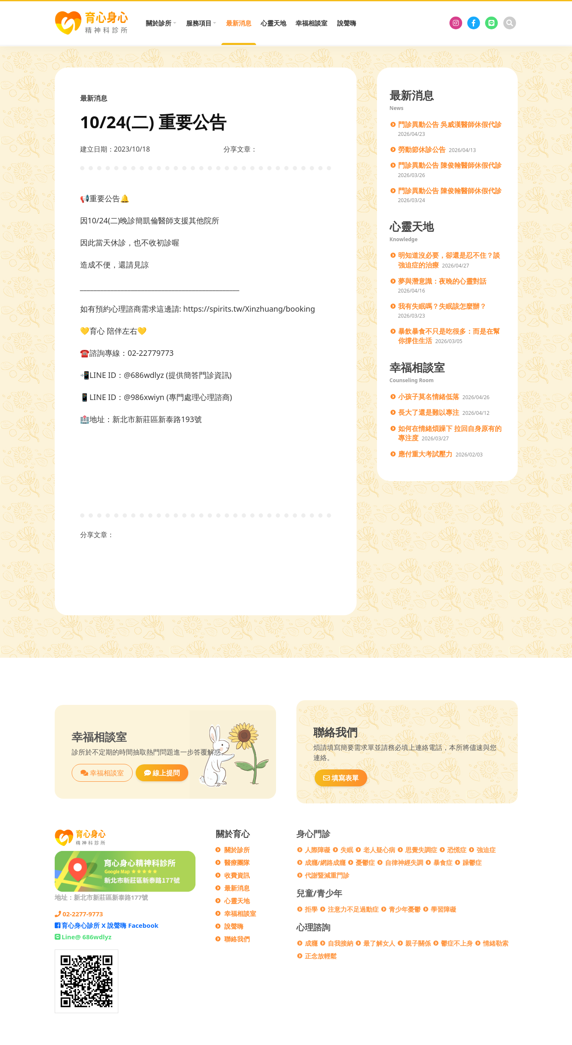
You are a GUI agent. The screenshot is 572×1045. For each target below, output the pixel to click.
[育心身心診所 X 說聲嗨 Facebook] (473, 23)
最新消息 (238, 23)
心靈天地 (273, 23)
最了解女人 (379, 943)
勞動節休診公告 (422, 149)
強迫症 (486, 849)
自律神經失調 (404, 862)
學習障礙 (443, 909)
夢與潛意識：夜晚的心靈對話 (442, 281)
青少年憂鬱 (405, 909)
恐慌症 (456, 849)
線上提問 (162, 772)
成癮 (311, 943)
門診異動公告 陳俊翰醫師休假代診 (450, 165)
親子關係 (418, 943)
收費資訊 (237, 875)
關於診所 (237, 849)
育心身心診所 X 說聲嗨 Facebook (107, 925)
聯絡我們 (237, 939)
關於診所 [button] (158, 23)
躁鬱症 (472, 862)
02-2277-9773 (79, 914)
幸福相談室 (311, 23)
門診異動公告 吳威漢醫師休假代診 (450, 124)
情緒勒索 (495, 943)
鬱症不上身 (457, 943)
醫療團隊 (237, 862)
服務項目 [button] (199, 23)
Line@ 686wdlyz (83, 936)
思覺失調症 (421, 849)
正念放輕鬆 (321, 956)
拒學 (311, 909)
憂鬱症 (365, 862)
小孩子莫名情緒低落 (428, 396)
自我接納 (340, 943)
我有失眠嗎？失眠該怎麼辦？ (442, 306)
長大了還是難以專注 (428, 412)
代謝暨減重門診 (327, 875)
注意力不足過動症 (353, 909)
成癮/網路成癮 (325, 862)
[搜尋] (509, 23)
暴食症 (442, 862)
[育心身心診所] (455, 23)
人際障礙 (317, 849)
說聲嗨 (346, 23)
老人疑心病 (379, 849)
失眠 (346, 849)
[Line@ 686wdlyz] (491, 23)
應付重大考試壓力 (425, 454)
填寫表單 (341, 778)
